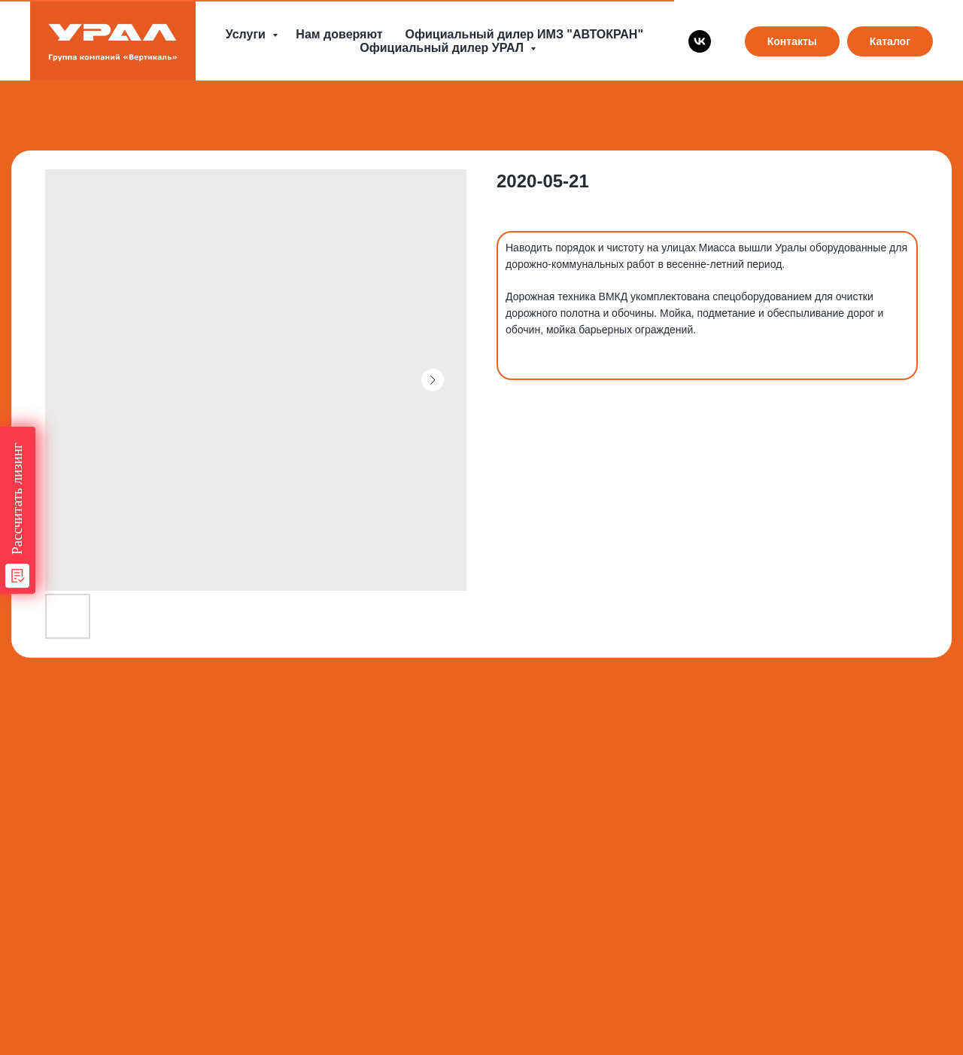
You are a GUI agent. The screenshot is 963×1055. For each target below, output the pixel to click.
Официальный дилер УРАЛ (443, 47)
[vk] (699, 41)
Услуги (247, 34)
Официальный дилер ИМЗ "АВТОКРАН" (524, 34)
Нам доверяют (339, 34)
